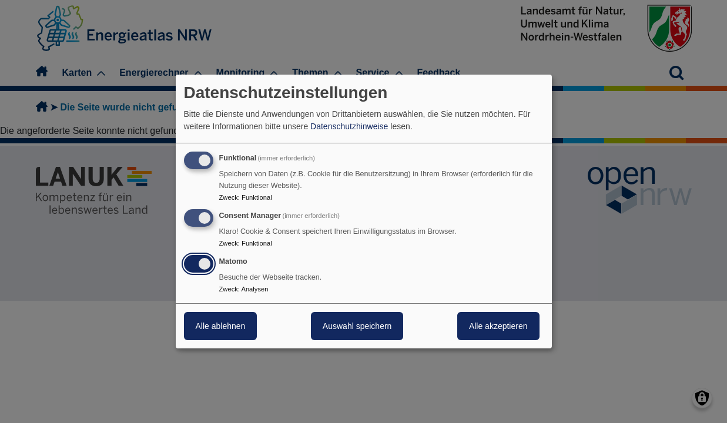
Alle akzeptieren (498, 326)
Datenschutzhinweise (349, 126)
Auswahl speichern (357, 326)
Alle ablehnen (221, 326)
